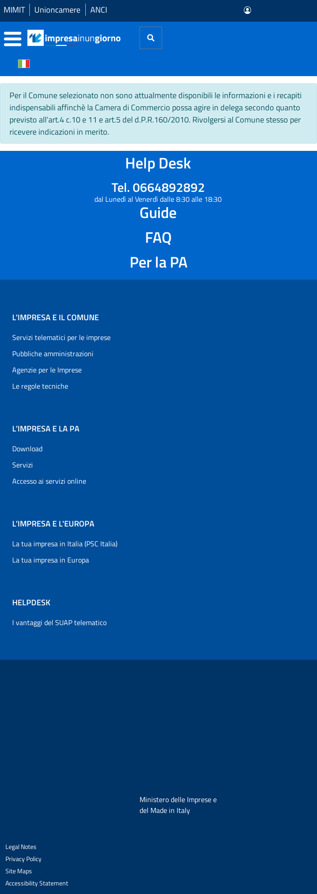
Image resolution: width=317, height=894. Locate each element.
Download (27, 448)
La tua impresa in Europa (50, 559)
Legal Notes (21, 846)
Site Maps (18, 871)
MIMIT (14, 10)
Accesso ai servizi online (49, 481)
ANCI (98, 10)
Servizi (22, 464)
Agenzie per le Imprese (47, 369)
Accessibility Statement (36, 883)
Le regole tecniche (40, 386)
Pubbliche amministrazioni (52, 353)
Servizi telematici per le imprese (61, 337)
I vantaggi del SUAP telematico (59, 622)
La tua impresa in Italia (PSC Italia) (64, 543)
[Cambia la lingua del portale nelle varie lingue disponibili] (24, 63)
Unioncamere (57, 10)
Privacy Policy (23, 858)
